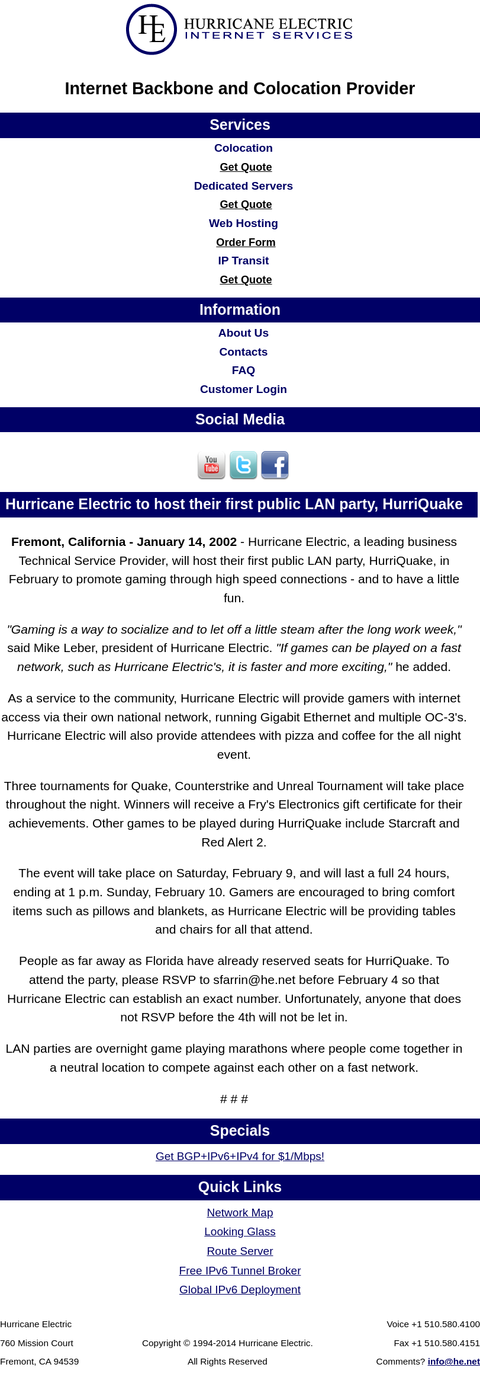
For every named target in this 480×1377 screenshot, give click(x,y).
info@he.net (454, 1361)
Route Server (240, 1251)
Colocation (243, 148)
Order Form (245, 242)
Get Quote (246, 167)
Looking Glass (239, 1231)
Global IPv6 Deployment (240, 1289)
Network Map (240, 1212)
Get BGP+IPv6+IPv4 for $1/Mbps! (240, 1156)
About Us (243, 333)
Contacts (243, 352)
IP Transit (243, 260)
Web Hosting (243, 223)
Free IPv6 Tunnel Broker (240, 1270)
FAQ (243, 370)
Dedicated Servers (243, 186)
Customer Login (243, 389)
